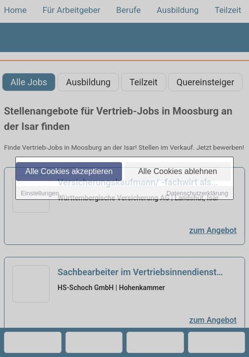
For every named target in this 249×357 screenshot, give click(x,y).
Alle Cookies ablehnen (177, 172)
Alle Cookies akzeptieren (69, 172)
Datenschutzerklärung (197, 193)
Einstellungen (40, 193)
